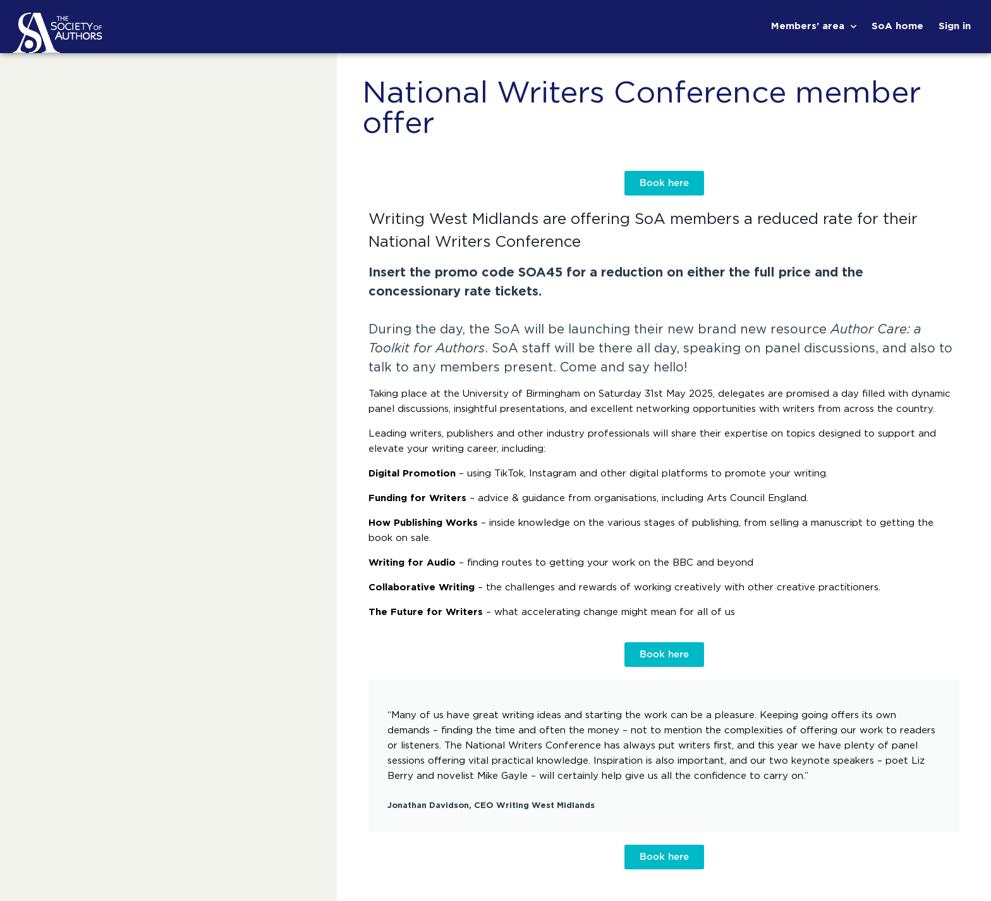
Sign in (955, 26)
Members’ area (813, 27)
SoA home (897, 26)
